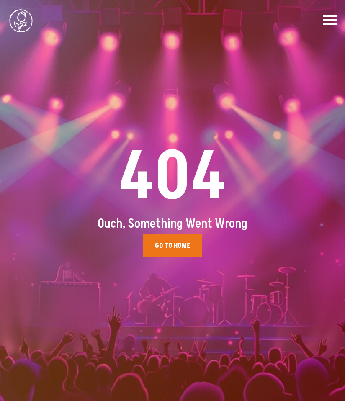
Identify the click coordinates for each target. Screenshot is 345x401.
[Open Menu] (330, 20)
